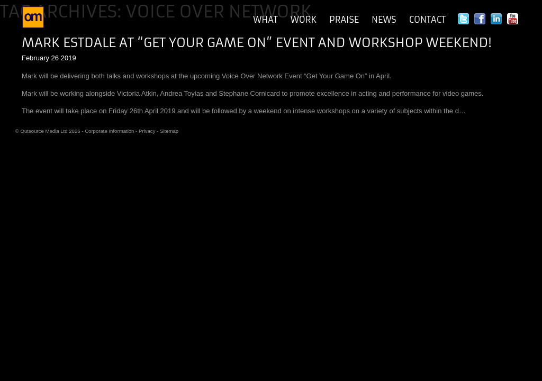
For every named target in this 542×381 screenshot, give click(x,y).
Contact (427, 19)
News (384, 19)
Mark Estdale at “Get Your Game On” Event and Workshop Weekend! (257, 43)
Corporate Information (109, 131)
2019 (68, 58)
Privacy (147, 131)
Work (304, 19)
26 (55, 58)
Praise (344, 19)
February (35, 58)
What (265, 19)
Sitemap (169, 131)
